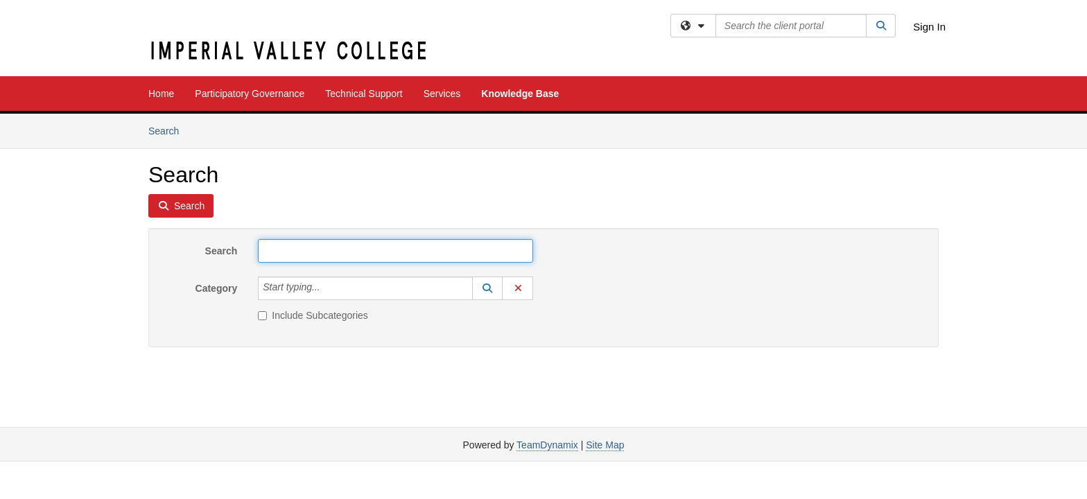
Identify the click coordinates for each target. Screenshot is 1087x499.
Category (216, 288)
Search (168, 130)
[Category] (328, 288)
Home (161, 93)
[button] (487, 288)
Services (442, 93)
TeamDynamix (547, 444)
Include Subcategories (313, 315)
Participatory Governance (249, 93)
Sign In (929, 27)
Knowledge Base (520, 93)
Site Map (605, 444)
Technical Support (363, 93)
